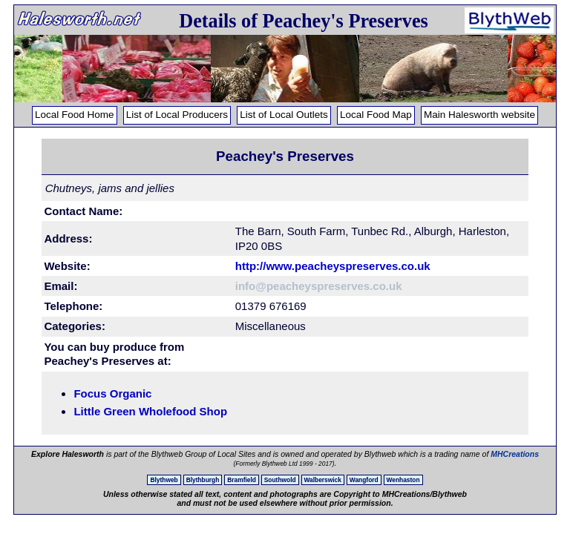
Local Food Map (376, 114)
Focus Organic (112, 393)
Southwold (280, 480)
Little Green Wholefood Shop (150, 411)
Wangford (364, 480)
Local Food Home (74, 114)
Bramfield (241, 480)
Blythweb (163, 480)
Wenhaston (403, 480)
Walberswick (322, 480)
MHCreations (515, 453)
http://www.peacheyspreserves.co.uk (332, 266)
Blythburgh (203, 480)
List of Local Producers (177, 114)
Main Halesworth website (479, 114)
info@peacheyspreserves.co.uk (318, 286)
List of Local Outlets (284, 114)
